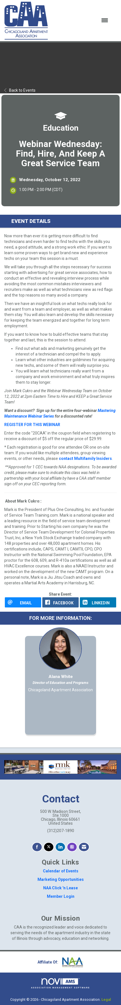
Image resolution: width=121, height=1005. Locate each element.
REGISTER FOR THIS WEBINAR (32, 424)
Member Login (60, 896)
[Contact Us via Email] (83, 847)
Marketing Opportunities (60, 879)
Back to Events (20, 90)
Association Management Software (60, 983)
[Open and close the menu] (81, 20)
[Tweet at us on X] (48, 847)
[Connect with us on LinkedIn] (60, 847)
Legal (106, 999)
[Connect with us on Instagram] (72, 847)
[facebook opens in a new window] (60, 602)
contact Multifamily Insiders (85, 458)
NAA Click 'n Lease (60, 888)
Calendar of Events (60, 871)
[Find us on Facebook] (37, 847)
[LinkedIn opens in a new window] (98, 602)
